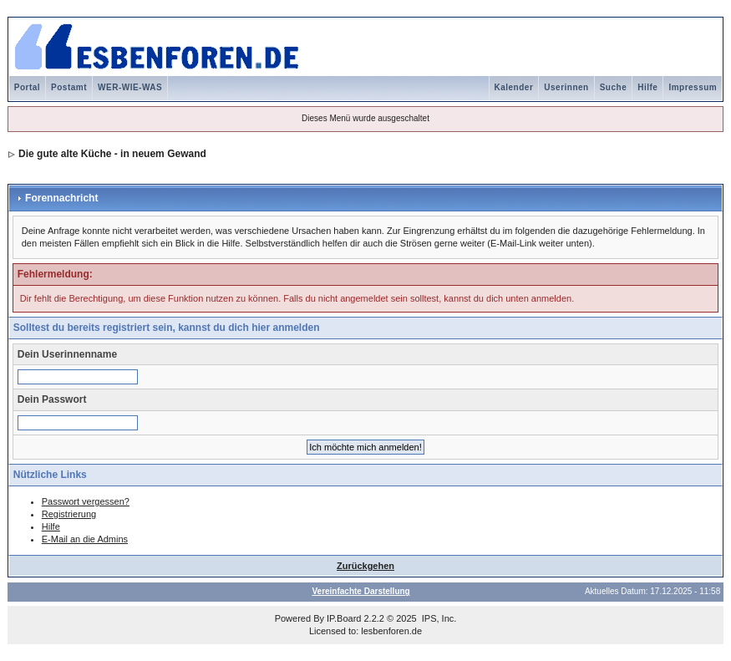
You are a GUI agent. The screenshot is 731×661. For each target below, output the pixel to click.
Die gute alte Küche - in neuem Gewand (112, 154)
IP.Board (344, 618)
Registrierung (69, 514)
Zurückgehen (365, 566)
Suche (613, 87)
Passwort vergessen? (85, 501)
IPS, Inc (438, 618)
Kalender (514, 87)
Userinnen (566, 87)
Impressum (692, 87)
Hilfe (647, 87)
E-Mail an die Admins (85, 539)
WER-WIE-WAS (130, 87)
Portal (27, 87)
